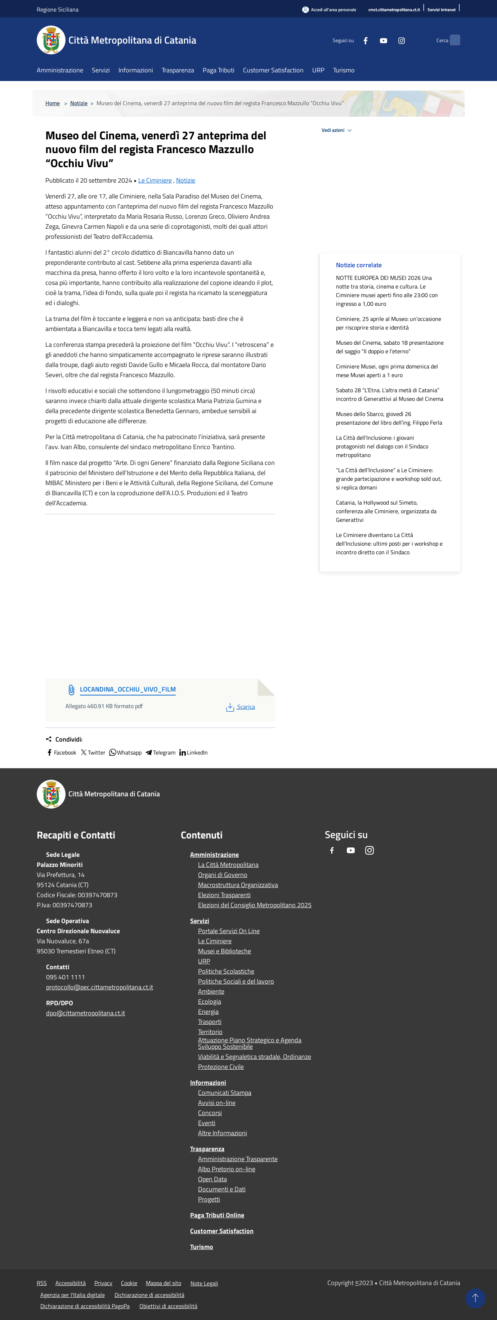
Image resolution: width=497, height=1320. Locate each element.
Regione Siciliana (58, 9)
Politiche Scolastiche (226, 971)
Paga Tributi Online (217, 1215)
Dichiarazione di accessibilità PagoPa (85, 1306)
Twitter (92, 752)
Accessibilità (70, 1283)
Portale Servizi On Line (229, 931)
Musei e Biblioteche (224, 951)
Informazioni (208, 1082)
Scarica (239, 706)
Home (52, 103)
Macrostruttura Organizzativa (238, 885)
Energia (208, 1011)
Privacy (103, 1283)
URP (204, 961)
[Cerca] (451, 40)
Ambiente (211, 991)
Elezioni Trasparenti (224, 895)
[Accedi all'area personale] (329, 9)
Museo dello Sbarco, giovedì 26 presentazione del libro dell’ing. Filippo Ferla (389, 418)
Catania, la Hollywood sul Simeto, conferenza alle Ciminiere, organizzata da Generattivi (386, 511)
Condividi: (63, 739)
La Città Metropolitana (228, 865)
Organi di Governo (222, 875)
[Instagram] (387, 40)
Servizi (199, 921)
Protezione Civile (221, 1067)
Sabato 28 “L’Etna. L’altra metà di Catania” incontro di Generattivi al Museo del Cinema (389, 394)
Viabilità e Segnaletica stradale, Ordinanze (254, 1056)
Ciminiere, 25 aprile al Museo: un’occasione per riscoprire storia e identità (388, 323)
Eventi (206, 1123)
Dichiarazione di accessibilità (149, 1294)
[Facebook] (351, 40)
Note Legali (204, 1283)
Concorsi (210, 1113)
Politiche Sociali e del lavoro (236, 981)
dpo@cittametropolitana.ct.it (85, 1013)
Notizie (79, 103)
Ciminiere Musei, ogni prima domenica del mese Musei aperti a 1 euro (387, 370)
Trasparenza (207, 1149)
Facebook (60, 752)
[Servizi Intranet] (441, 9)
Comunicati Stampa (224, 1092)
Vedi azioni (338, 130)
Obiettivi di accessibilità (168, 1306)
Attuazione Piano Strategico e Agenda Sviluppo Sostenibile (249, 1043)
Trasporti (209, 1022)
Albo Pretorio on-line (226, 1169)
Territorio (210, 1032)
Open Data (212, 1179)
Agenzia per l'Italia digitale (72, 1294)
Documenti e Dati (222, 1189)
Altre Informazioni (222, 1133)
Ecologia (209, 1001)
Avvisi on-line (217, 1103)
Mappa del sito (163, 1283)
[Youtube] (369, 40)
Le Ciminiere (155, 180)
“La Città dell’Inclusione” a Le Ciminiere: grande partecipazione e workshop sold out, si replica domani (389, 479)
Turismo (201, 1247)
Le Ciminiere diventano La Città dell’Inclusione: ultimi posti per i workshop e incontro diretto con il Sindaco (389, 543)
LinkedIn (193, 752)
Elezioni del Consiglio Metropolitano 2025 (255, 905)
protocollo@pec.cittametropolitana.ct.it (99, 987)
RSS (42, 1283)
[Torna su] (475, 1298)
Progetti (209, 1199)
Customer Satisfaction (222, 1231)
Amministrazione (214, 854)
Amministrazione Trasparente (238, 1159)
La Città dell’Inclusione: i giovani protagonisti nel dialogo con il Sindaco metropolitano (382, 446)
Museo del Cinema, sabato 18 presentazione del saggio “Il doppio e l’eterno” (390, 346)
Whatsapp (125, 752)
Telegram (159, 752)
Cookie (129, 1283)
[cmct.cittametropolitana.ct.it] (394, 9)
